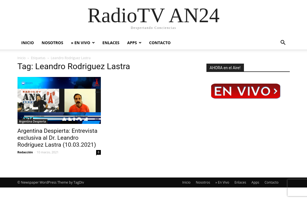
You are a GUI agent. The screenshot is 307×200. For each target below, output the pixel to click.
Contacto (160, 42)
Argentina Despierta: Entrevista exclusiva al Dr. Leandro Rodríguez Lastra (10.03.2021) (58, 138)
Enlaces (111, 42)
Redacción (25, 152)
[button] (283, 43)
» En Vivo (80, 42)
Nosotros (52, 42)
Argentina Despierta (32, 121)
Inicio (27, 42)
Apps (132, 42)
